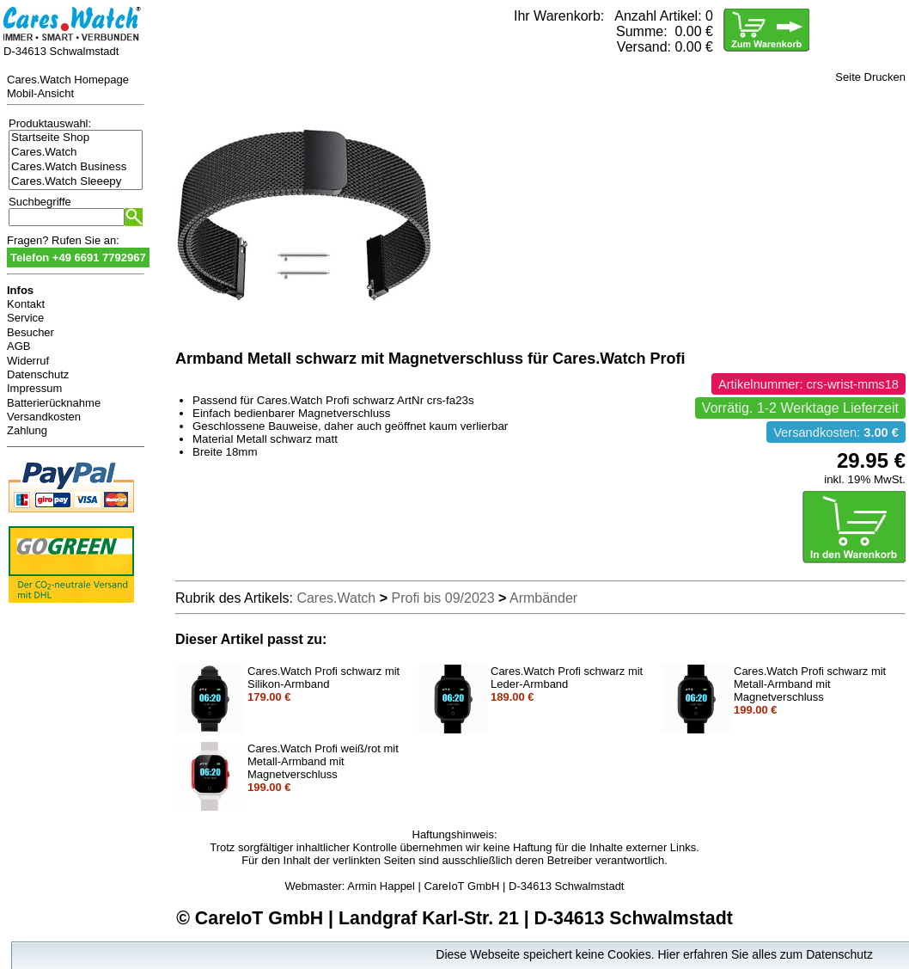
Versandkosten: (836, 432)
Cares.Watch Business (75, 167)
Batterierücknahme (54, 402)
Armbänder (543, 598)
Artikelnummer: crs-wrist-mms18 (808, 384)
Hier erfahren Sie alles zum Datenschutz (765, 954)
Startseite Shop (75, 138)
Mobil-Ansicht (40, 93)
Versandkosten (44, 416)
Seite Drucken (870, 77)
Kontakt (26, 303)
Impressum (34, 388)
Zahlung (27, 430)
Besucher (30, 332)
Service (25, 317)
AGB (18, 346)
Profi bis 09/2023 (443, 598)
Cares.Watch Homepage (68, 79)
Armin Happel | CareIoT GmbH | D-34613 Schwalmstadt (485, 886)
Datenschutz (38, 374)
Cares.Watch (75, 152)
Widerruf (28, 360)
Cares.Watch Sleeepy (75, 182)
